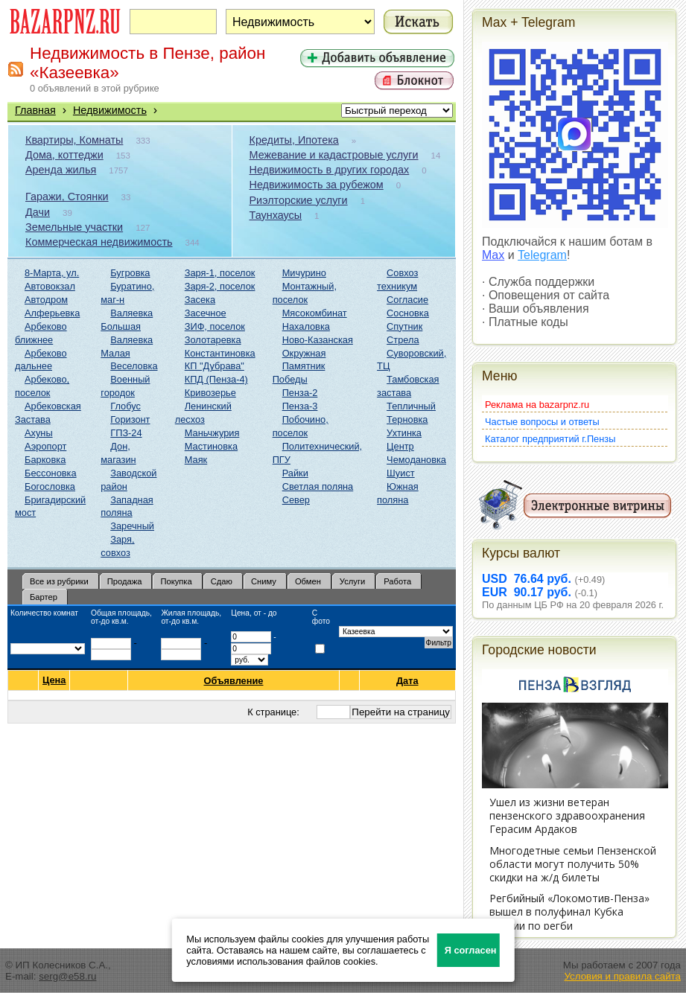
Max (493, 255)
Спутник (404, 326)
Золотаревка (213, 339)
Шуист (401, 473)
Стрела (403, 339)
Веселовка (133, 365)
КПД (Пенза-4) (216, 379)
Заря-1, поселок (220, 272)
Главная (35, 110)
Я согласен (471, 950)
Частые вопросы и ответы (542, 421)
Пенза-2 (300, 392)
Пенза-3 (300, 406)
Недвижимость (110, 110)
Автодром (46, 299)
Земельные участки (74, 227)
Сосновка (408, 313)
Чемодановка (416, 459)
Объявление (233, 680)
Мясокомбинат (314, 313)
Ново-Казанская (317, 339)
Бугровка (130, 272)
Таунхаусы (276, 215)
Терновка (407, 419)
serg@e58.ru (67, 976)
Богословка (50, 486)
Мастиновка (211, 446)
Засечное (205, 313)
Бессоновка (51, 473)
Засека (200, 299)
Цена (54, 680)
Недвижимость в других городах (330, 170)
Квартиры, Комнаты (74, 140)
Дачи (37, 212)
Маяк (196, 459)
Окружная (304, 353)
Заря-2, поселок (220, 286)
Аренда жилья (60, 170)
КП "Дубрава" (214, 365)
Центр (400, 446)
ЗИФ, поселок (215, 326)
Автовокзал (50, 286)
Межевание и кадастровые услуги (334, 155)
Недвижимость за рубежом (317, 185)
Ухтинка (404, 432)
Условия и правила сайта (622, 976)
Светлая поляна (318, 486)
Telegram (542, 255)
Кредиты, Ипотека (294, 140)
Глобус (125, 406)
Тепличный (411, 406)
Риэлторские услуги (299, 200)
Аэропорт (45, 446)
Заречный (132, 525)
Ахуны (39, 432)
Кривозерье (210, 392)
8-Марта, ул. (52, 272)
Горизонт (130, 419)
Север (296, 499)
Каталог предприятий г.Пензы (550, 438)
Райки (295, 473)
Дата (407, 680)
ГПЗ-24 (126, 432)
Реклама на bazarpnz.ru (537, 404)
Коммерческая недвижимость (99, 242)
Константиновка (220, 353)
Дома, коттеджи (64, 155)
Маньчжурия (212, 432)
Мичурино (304, 272)
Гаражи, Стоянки (67, 196)
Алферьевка (52, 313)
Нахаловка (306, 326)
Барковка (45, 459)
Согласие (407, 299)
